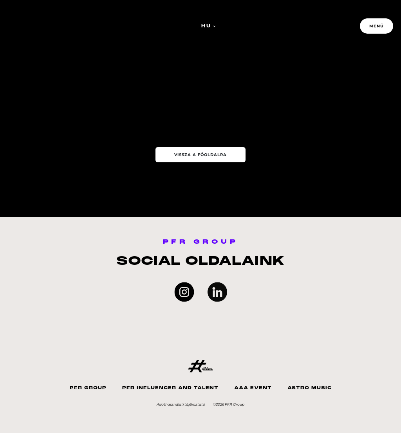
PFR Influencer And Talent (170, 387)
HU (208, 26)
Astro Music (309, 387)
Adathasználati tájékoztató (181, 404)
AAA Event (253, 387)
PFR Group (88, 387)
